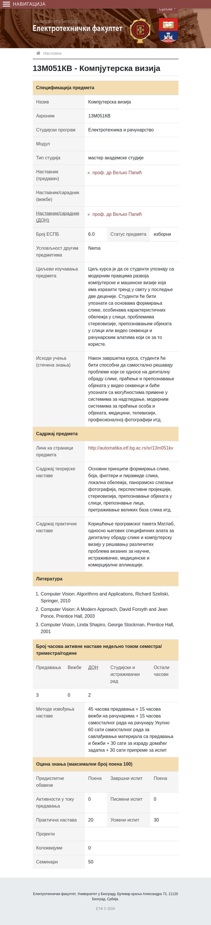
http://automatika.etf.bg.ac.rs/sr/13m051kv (130, 448)
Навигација (24, 4)
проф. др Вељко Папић (117, 172)
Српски (165, 9)
